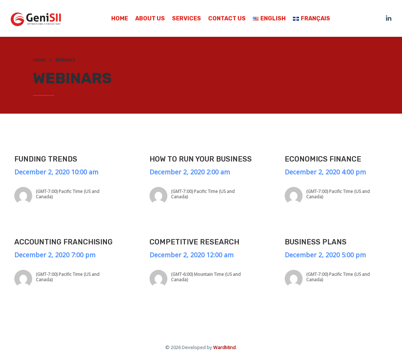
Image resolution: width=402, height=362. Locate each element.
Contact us (227, 18)
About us (150, 18)
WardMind (224, 347)
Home (119, 18)
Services (186, 18)
